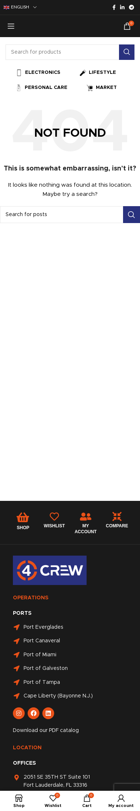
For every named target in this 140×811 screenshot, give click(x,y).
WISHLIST (54, 525)
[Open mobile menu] (11, 26)
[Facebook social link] (114, 7)
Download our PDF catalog (46, 730)
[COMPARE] (117, 516)
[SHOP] (22, 517)
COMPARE (117, 525)
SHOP (23, 527)
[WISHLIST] (54, 516)
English (16, 7)
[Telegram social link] (131, 7)
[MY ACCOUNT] (85, 516)
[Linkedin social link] (122, 7)
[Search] (70, 52)
